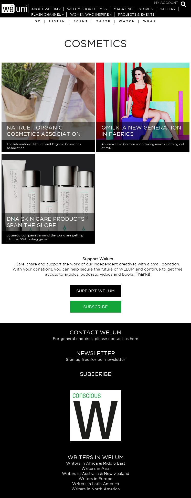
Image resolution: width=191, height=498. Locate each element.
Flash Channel (46, 14)
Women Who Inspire (89, 14)
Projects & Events (136, 14)
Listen (57, 21)
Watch (127, 21)
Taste (103, 21)
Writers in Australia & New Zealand (95, 473)
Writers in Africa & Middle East (95, 463)
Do (38, 21)
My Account (166, 3)
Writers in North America (95, 489)
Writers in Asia (95, 468)
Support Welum (95, 290)
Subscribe (95, 306)
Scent (80, 21)
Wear (149, 21)
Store (144, 9)
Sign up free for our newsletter (95, 359)
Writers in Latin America (95, 484)
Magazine (123, 9)
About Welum (44, 9)
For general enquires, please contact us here (95, 338)
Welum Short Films (85, 9)
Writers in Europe (95, 478)
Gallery (168, 9)
